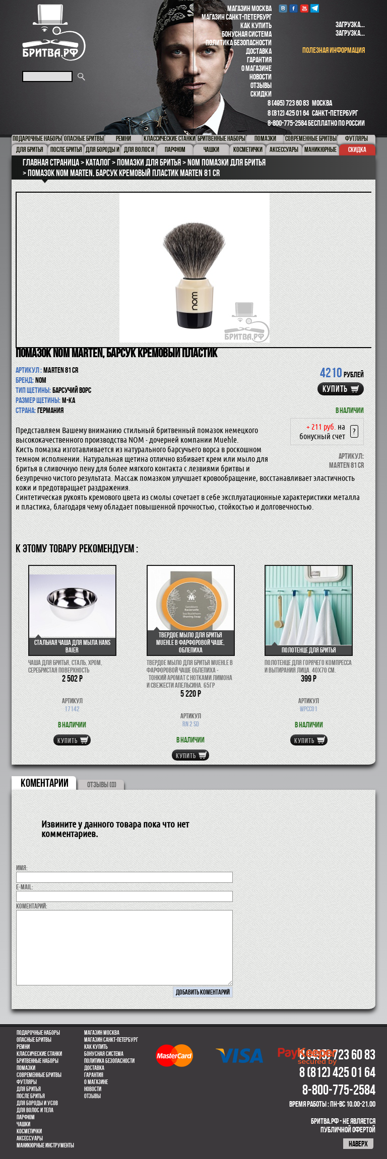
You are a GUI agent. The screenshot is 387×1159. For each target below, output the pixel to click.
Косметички (29, 1131)
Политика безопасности (239, 42)
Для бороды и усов (37, 1103)
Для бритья (29, 1089)
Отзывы (261, 85)
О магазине (256, 68)
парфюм (26, 1117)
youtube (304, 8)
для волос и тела (35, 1110)
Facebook (293, 8)
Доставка (259, 51)
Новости (260, 76)
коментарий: (31, 906)
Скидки (261, 94)
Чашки (23, 1124)
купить (335, 389)
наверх (358, 1143)
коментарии (45, 782)
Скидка (357, 149)
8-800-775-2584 (287, 123)
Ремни (23, 1046)
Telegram (314, 8)
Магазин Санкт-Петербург (237, 17)
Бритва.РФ (54, 32)
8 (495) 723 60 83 (288, 103)
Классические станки (39, 1053)
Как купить (256, 25)
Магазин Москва (249, 8)
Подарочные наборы (38, 1032)
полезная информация (333, 50)
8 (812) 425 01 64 (288, 113)
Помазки (26, 1067)
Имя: (22, 868)
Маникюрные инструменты (45, 1145)
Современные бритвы (39, 1075)
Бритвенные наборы (37, 1060)
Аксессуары (30, 1138)
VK (283, 8)
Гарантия (259, 59)
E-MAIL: (24, 887)
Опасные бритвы (34, 1039)
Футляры (27, 1082)
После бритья (31, 1096)
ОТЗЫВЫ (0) (101, 784)
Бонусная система (247, 34)
